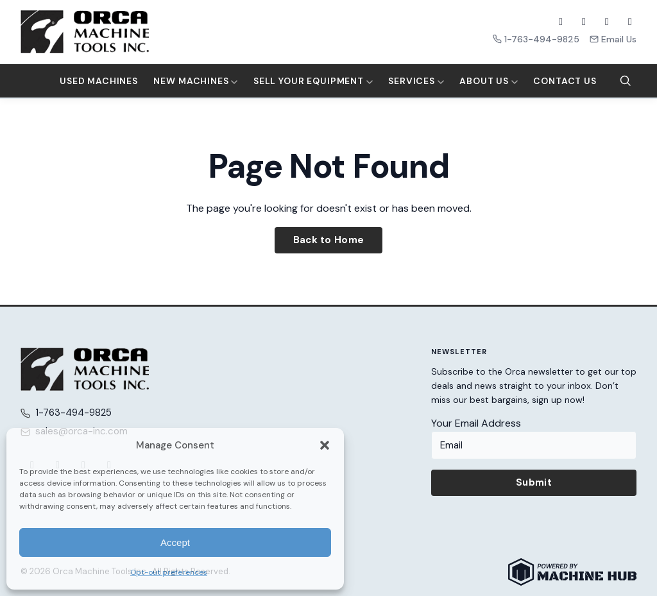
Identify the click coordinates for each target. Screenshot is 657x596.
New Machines (195, 81)
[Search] (625, 81)
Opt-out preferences (168, 572)
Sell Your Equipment (313, 81)
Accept (175, 542)
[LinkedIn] (630, 22)
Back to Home (328, 240)
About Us (488, 81)
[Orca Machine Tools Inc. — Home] (85, 31)
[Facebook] (560, 22)
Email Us (613, 39)
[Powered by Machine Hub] (572, 572)
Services (416, 81)
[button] (324, 445)
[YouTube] (607, 22)
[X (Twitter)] (583, 22)
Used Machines (99, 81)
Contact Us (564, 81)
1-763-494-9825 (536, 39)
